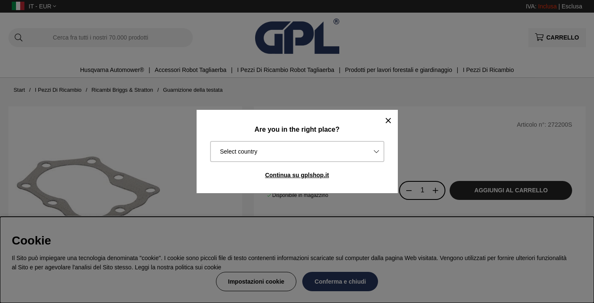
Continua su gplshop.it (297, 175)
